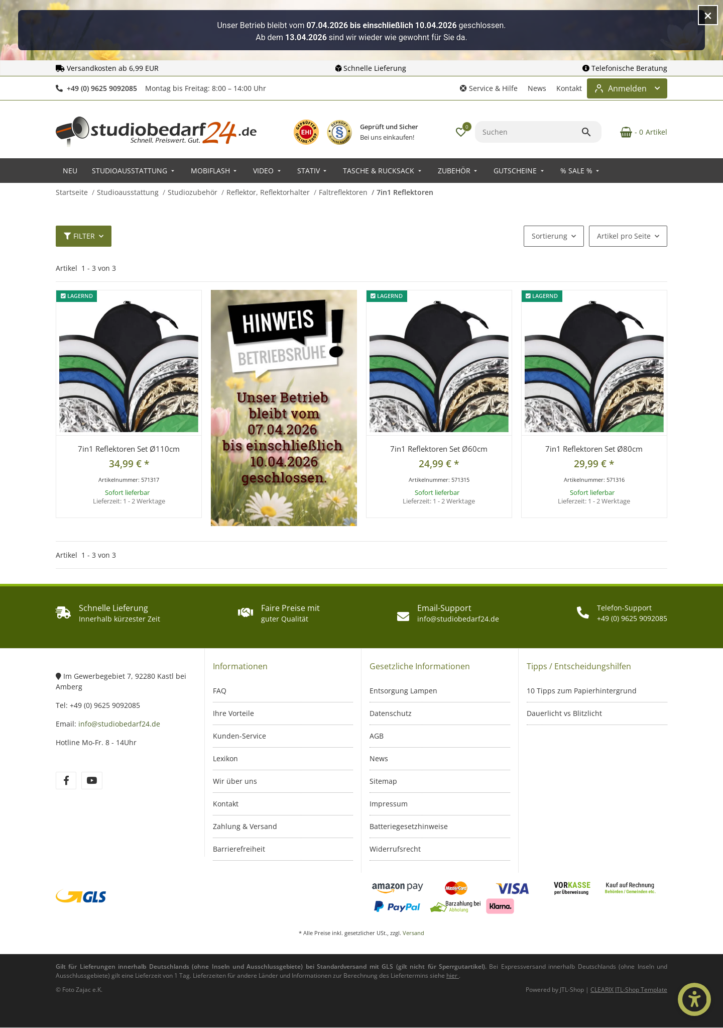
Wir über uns (235, 781)
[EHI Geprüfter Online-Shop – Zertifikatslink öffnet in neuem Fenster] (306, 132)
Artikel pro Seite (624, 236)
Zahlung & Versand (245, 826)
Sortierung (549, 236)
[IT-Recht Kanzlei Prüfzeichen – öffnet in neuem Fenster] (339, 132)
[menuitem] (70, 170)
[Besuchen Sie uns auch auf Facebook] (66, 780)
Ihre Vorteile (233, 713)
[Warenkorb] (638, 132)
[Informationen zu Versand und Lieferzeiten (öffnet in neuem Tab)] (452, 975)
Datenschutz (391, 713)
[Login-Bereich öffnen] (627, 88)
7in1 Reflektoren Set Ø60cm (439, 449)
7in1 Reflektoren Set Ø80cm (594, 449)
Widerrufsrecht (395, 849)
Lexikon (225, 758)
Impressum (389, 803)
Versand (413, 933)
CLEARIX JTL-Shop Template (628, 989)
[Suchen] (528, 132)
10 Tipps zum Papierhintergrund (582, 690)
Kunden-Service (239, 736)
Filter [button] (79, 236)
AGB (377, 736)
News (537, 88)
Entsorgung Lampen (403, 690)
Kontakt (569, 88)
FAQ (219, 690)
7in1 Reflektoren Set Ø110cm (129, 449)
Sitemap (383, 781)
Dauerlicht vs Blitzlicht (564, 713)
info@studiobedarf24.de (119, 724)
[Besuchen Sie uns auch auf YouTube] (91, 780)
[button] (489, 88)
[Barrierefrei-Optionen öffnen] (694, 999)
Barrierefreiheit (239, 849)
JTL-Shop (572, 989)
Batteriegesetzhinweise (409, 826)
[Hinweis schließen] (708, 15)
